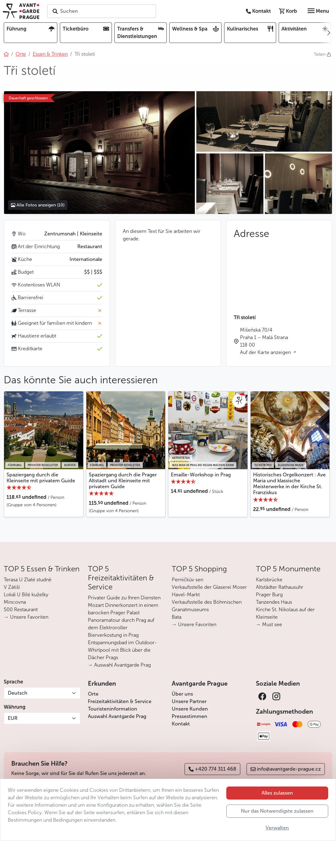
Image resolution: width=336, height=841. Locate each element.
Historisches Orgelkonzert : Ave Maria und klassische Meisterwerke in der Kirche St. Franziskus (289, 484)
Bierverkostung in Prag (113, 635)
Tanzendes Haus (274, 602)
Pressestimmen (189, 716)
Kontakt (181, 724)
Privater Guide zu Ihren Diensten (124, 598)
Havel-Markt (186, 595)
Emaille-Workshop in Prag (201, 475)
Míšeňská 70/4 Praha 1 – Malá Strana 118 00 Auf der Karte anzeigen (266, 341)
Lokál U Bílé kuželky (26, 595)
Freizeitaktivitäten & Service (119, 701)
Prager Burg (269, 595)
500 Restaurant (21, 609)
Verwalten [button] (277, 828)
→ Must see (269, 624)
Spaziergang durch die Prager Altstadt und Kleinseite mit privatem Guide (123, 480)
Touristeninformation (112, 709)
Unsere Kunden (190, 709)
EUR (12, 718)
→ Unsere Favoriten (26, 617)
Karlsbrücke (269, 580)
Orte (93, 694)
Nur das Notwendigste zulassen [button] (277, 811)
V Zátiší (12, 587)
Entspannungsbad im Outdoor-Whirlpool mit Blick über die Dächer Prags (122, 650)
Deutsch (17, 693)
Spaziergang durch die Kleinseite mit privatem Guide (41, 478)
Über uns (182, 694)
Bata (176, 617)
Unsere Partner (189, 701)
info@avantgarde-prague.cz (286, 769)
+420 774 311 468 (212, 769)
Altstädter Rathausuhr (279, 587)
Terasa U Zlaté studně (27, 580)
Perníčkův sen (187, 580)
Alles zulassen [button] (277, 793)
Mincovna (15, 602)
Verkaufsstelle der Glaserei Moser (209, 587)
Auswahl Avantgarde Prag (117, 716)
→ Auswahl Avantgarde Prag (119, 665)
